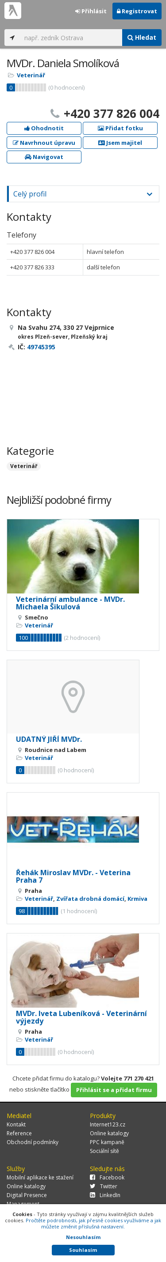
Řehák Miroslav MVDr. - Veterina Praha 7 (73, 876)
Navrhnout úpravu (44, 143)
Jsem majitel (120, 143)
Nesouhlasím (83, 1237)
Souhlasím (83, 1250)
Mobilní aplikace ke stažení (40, 1177)
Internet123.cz (107, 1124)
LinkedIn (105, 1195)
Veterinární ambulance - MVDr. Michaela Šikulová (70, 603)
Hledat (141, 37)
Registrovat (137, 11)
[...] (71, 37)
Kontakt (16, 1124)
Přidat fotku (120, 128)
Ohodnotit (44, 128)
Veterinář (31, 75)
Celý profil (29, 194)
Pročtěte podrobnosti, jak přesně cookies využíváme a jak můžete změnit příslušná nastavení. (93, 1223)
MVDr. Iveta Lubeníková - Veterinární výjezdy (81, 1017)
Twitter (103, 1186)
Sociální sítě (104, 1151)
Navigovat (44, 157)
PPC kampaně (107, 1142)
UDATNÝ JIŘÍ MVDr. (49, 739)
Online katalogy (109, 1133)
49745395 (41, 347)
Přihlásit (91, 11)
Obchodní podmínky (32, 1142)
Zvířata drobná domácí (90, 899)
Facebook (107, 1177)
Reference (19, 1133)
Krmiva (137, 899)
